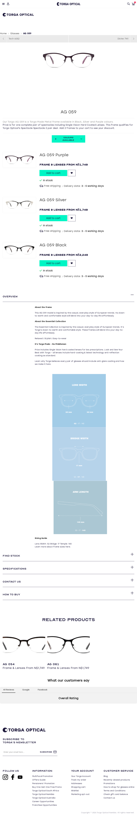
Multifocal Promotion (42, 780)
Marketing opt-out (80, 798)
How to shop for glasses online (119, 791)
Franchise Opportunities (44, 809)
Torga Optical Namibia (43, 798)
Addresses (76, 787)
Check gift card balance (116, 798)
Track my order (78, 783)
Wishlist (75, 794)
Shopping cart (78, 791)
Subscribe (46, 755)
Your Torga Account (81, 780)
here (48, 365)
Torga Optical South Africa (45, 794)
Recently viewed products (117, 783)
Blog (106, 780)
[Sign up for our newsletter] (21, 755)
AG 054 (9, 667)
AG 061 (53, 667)
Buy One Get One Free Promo (47, 791)
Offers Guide (39, 783)
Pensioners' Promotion (43, 787)
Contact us (109, 801)
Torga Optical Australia (43, 801)
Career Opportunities (43, 805)
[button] (2, 710)
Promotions (109, 787)
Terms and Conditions (114, 794)
